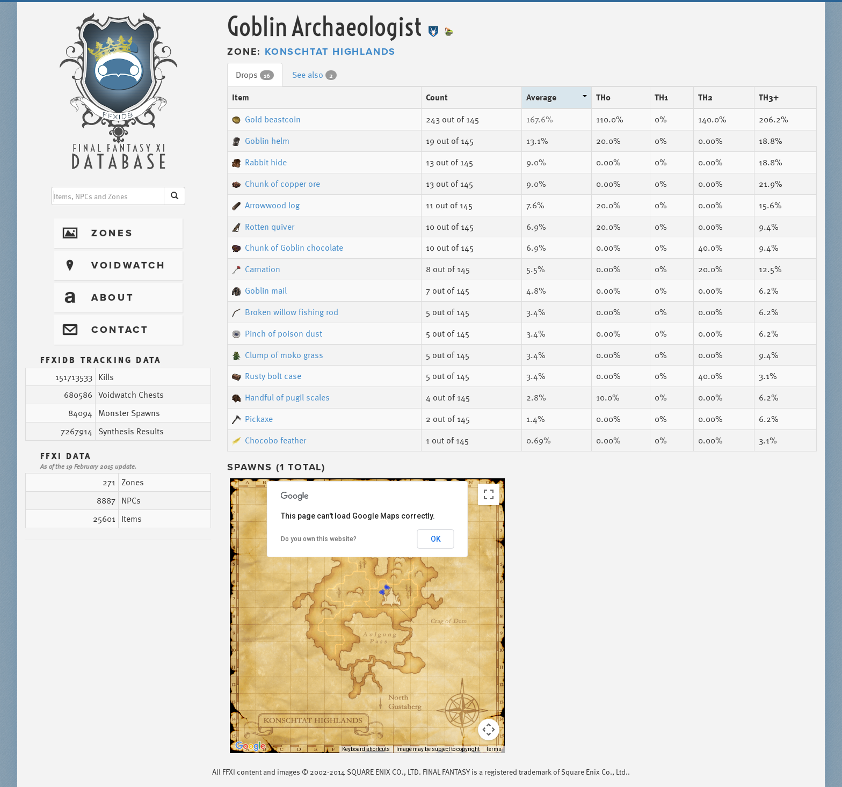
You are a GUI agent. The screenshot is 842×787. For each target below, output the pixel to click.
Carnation (256, 269)
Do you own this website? (319, 539)
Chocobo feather (269, 440)
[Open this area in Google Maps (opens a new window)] (250, 746)
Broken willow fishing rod (285, 311)
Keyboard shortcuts (366, 749)
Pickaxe (252, 418)
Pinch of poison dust (277, 333)
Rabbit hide (259, 162)
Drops (255, 74)
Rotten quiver (263, 226)
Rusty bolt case (266, 375)
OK (436, 539)
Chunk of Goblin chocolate (287, 247)
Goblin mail (259, 290)
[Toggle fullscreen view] (488, 494)
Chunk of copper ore (276, 183)
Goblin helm (260, 140)
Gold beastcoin (266, 119)
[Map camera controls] (488, 729)
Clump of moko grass (277, 354)
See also (314, 74)
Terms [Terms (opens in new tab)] (494, 749)
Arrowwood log (266, 205)
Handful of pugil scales (281, 397)
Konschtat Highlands (330, 51)
